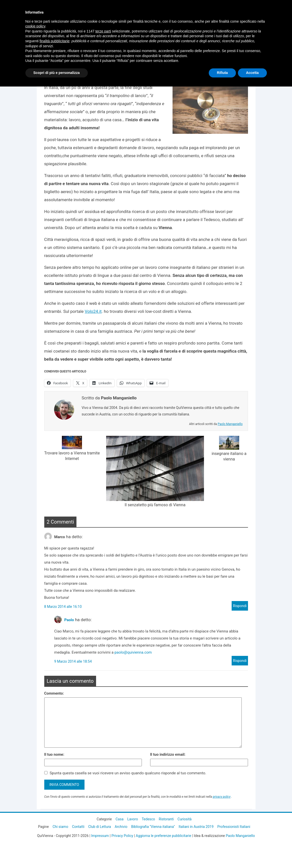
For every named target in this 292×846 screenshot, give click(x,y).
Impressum (100, 836)
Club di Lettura (99, 827)
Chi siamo (60, 827)
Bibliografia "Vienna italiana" (153, 827)
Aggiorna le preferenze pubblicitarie (163, 836)
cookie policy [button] (35, 26)
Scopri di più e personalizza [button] (56, 73)
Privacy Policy (122, 836)
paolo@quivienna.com (133, 652)
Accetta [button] (252, 73)
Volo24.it (93, 311)
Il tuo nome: (54, 754)
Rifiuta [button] (222, 73)
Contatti (78, 827)
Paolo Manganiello (230, 424)
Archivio (121, 827)
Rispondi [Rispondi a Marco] (239, 606)
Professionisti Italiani (233, 827)
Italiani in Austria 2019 (196, 827)
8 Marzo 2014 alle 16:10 (63, 607)
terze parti (103, 31)
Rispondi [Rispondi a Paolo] (239, 661)
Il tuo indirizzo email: (168, 754)
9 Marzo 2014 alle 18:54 (73, 661)
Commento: (54, 693)
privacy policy (221, 796)
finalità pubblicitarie (54, 41)
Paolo (69, 620)
